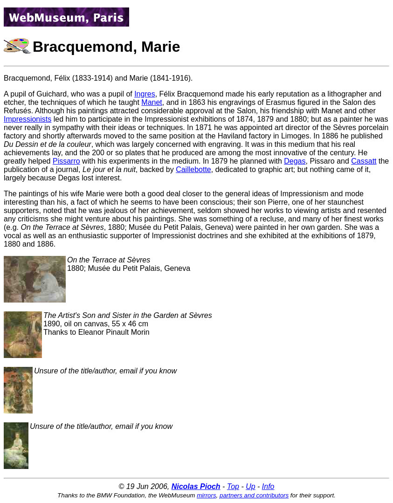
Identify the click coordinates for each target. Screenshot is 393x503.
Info (268, 486)
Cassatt (363, 161)
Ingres (144, 94)
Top (233, 486)
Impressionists (27, 119)
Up (250, 486)
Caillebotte (193, 169)
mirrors (206, 495)
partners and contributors (254, 495)
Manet (151, 102)
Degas (294, 161)
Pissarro (66, 161)
